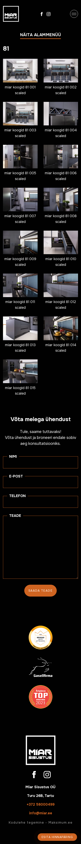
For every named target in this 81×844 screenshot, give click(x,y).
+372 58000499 (41, 804)
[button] (40, 36)
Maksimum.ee (60, 822)
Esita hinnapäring (57, 837)
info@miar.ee (40, 813)
